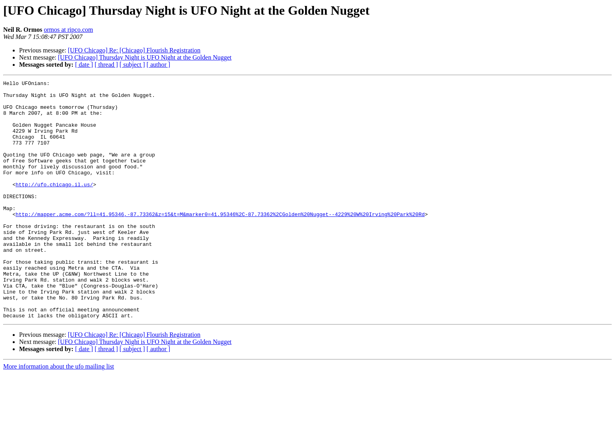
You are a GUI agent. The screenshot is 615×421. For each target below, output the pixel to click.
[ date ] (84, 64)
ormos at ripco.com (68, 29)
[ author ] (158, 64)
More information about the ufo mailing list (58, 414)
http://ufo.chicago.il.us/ (54, 205)
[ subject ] (132, 64)
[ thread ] (106, 64)
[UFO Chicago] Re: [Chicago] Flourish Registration (134, 50)
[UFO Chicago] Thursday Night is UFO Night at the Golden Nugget (145, 57)
